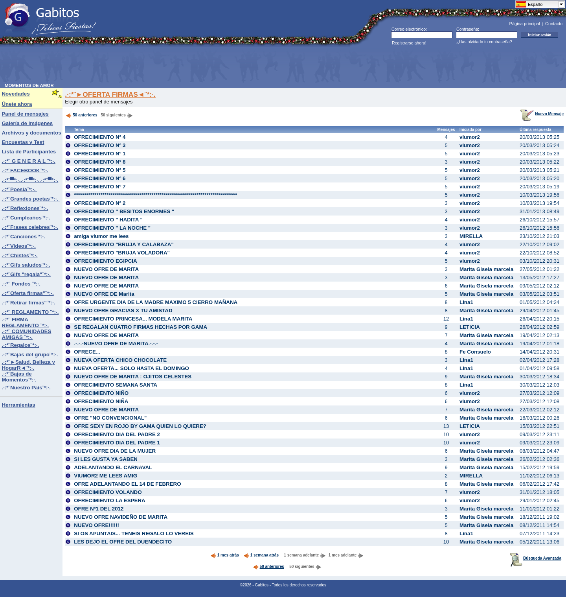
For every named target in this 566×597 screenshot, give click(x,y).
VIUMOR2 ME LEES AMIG (105, 476)
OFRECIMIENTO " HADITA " (108, 220)
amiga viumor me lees (101, 236)
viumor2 (469, 137)
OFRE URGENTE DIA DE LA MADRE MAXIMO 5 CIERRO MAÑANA (155, 302)
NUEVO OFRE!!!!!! (96, 525)
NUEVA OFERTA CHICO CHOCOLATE (120, 360)
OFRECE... (87, 352)
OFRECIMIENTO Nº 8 (99, 162)
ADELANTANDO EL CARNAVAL (113, 467)
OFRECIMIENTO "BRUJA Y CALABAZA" (124, 244)
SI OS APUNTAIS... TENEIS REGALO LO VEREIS (133, 533)
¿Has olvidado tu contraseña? (484, 41)
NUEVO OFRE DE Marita (104, 294)
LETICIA (469, 327)
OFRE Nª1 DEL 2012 (98, 509)
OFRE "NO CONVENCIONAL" (110, 418)
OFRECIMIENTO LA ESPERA (109, 500)
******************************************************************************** (155, 195)
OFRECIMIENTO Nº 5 (99, 170)
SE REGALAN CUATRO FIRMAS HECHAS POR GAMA (140, 327)
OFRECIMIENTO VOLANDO (108, 492)
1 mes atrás (224, 555)
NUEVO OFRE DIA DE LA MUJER (115, 451)
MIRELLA (471, 236)
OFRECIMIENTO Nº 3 (99, 145)
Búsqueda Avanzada (535, 558)
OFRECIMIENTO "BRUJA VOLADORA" (122, 253)
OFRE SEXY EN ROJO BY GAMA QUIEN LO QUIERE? (140, 426)
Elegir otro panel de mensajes (98, 102)
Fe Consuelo (475, 352)
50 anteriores (81, 115)
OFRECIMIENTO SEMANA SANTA (115, 385)
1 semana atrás (261, 555)
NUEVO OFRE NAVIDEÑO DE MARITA (120, 517)
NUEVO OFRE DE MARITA (106, 269)
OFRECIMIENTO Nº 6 (99, 178)
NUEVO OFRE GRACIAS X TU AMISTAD (123, 310)
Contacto (553, 23)
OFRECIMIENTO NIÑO (101, 393)
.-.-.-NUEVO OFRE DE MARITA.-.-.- (116, 343)
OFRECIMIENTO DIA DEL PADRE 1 (117, 443)
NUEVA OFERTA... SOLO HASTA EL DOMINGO (131, 368)
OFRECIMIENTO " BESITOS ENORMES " (124, 211)
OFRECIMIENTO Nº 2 (99, 203)
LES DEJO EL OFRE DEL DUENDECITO (123, 542)
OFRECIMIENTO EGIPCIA (105, 261)
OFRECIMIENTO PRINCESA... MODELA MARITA (133, 319)
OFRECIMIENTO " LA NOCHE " (112, 228)
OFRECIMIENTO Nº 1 (99, 154)
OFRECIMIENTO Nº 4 (99, 137)
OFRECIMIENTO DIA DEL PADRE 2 (117, 434)
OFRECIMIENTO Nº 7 (99, 187)
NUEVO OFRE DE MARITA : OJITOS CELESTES (132, 377)
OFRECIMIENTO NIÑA (101, 401)
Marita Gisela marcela (486, 269)
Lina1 (466, 302)
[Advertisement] (148, 65)
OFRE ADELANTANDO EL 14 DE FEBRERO (127, 484)
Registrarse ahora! (409, 43)
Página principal (524, 23)
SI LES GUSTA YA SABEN (106, 459)
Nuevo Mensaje (542, 114)
